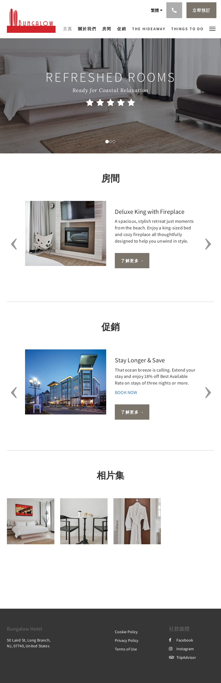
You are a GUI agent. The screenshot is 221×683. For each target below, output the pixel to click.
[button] (212, 28)
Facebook (181, 640)
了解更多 (130, 260)
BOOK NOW (126, 392)
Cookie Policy (126, 631)
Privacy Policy (126, 640)
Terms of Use (126, 649)
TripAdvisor (182, 657)
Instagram (181, 648)
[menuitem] (69, 29)
